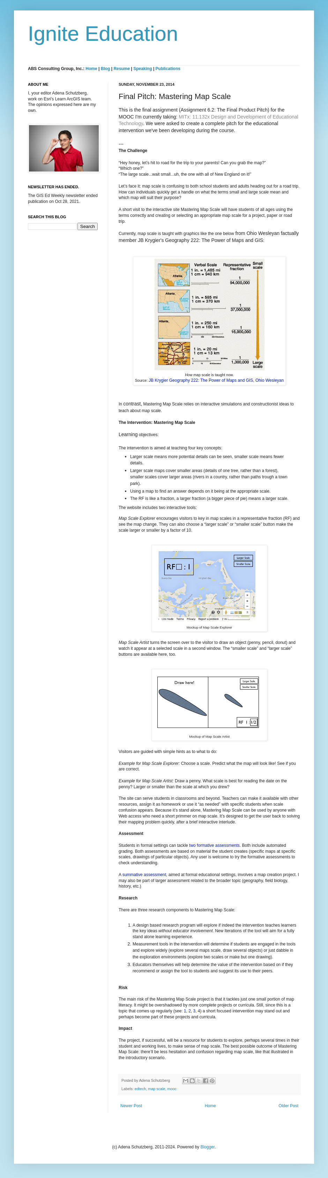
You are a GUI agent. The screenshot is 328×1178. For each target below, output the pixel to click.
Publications (168, 68)
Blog (105, 68)
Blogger (207, 1147)
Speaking (142, 68)
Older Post (288, 1105)
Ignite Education (103, 33)
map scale (156, 1089)
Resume (122, 68)
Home (91, 68)
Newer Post (131, 1105)
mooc (171, 1089)
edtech (140, 1089)
